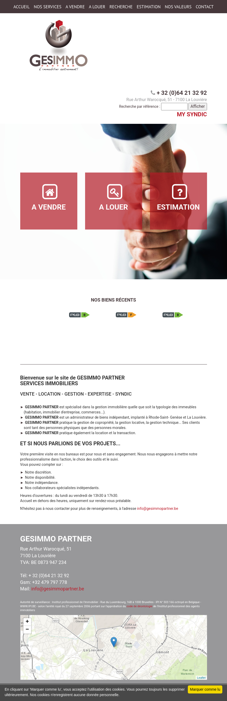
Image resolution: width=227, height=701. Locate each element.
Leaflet (201, 677)
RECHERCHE (121, 7)
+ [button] (27, 622)
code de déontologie (139, 606)
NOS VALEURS (178, 7)
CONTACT (205, 7)
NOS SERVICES (47, 7)
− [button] (27, 630)
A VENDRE (75, 7)
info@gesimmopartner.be (157, 508)
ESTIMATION (149, 7)
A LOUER (97, 7)
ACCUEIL (21, 7)
